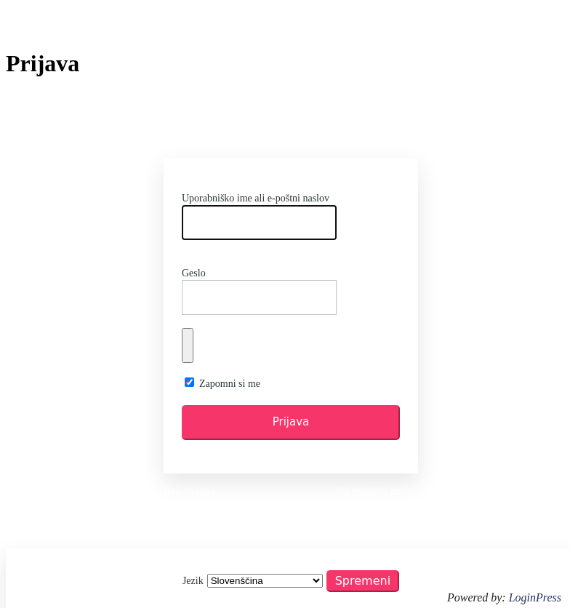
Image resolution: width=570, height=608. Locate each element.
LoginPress (535, 597)
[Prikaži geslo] (187, 345)
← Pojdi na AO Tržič (290, 514)
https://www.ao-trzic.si (291, 129)
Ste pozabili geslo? (377, 490)
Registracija (190, 490)
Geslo (194, 273)
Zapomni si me (229, 383)
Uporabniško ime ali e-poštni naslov (255, 198)
